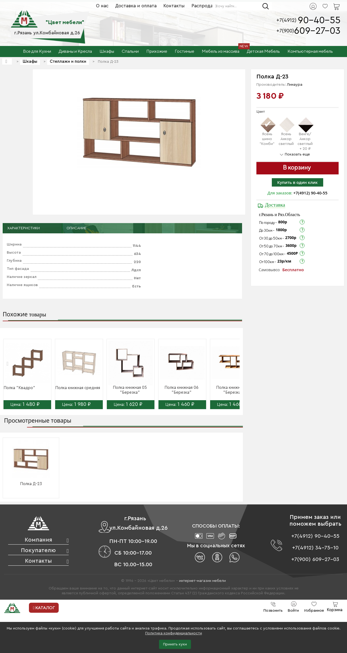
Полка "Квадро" (19, 388)
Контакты (174, 6)
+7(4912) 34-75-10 (315, 548)
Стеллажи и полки (68, 61)
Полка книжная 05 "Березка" (130, 390)
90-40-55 (319, 20)
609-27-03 (317, 31)
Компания (38, 540)
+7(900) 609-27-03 (315, 559)
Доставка (275, 205)
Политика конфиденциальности (173, 633)
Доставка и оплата (136, 6)
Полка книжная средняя (77, 388)
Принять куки (175, 644)
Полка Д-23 (31, 484)
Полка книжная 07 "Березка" (233, 390)
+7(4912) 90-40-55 (310, 192)
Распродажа (205, 6)
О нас (102, 6)
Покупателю (38, 550)
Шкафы (30, 61)
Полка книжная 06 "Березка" (181, 390)
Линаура (294, 85)
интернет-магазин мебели (202, 581)
